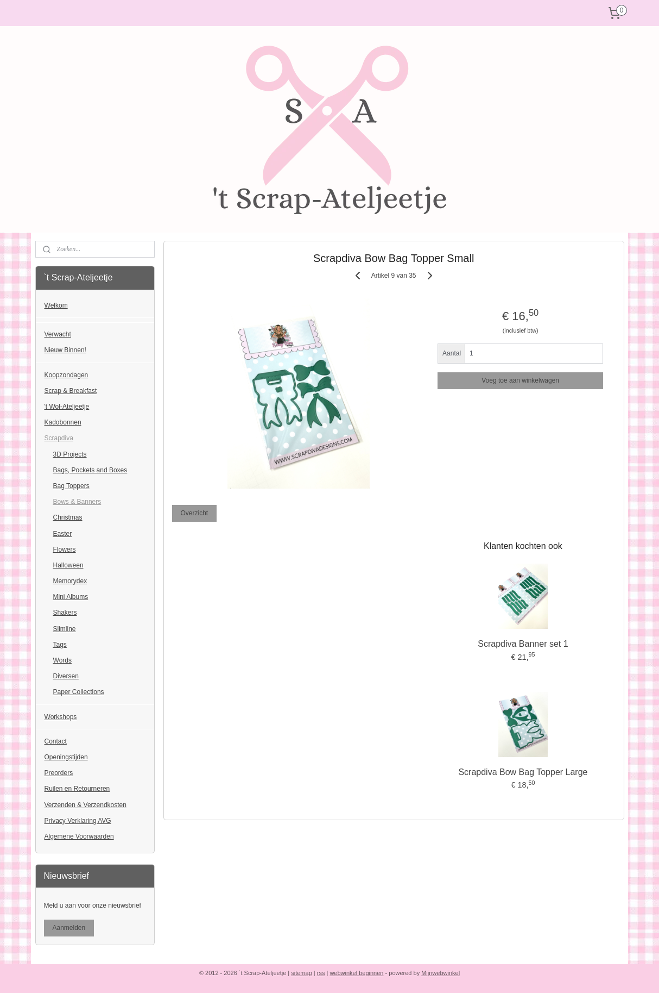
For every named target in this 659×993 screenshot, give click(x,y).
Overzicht (194, 513)
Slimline (64, 629)
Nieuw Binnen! (65, 350)
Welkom (56, 305)
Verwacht (58, 334)
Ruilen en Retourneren (77, 788)
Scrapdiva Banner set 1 (523, 643)
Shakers (65, 612)
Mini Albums (70, 597)
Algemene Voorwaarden (79, 836)
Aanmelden (69, 928)
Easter (62, 534)
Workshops (61, 717)
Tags (60, 644)
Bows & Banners (77, 501)
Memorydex (70, 581)
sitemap (301, 973)
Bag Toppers (71, 486)
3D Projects (70, 454)
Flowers (64, 549)
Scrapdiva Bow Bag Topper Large (522, 772)
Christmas (68, 517)
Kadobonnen (63, 422)
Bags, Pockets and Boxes (90, 470)
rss (321, 973)
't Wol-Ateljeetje (67, 406)
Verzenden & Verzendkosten (85, 805)
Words (62, 660)
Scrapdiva (59, 438)
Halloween (68, 565)
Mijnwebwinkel (440, 973)
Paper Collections (78, 692)
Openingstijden (66, 757)
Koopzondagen (66, 375)
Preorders (59, 773)
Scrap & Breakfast (71, 391)
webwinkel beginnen (356, 973)
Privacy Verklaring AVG (78, 821)
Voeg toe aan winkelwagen (520, 380)
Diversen (66, 676)
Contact (56, 741)
